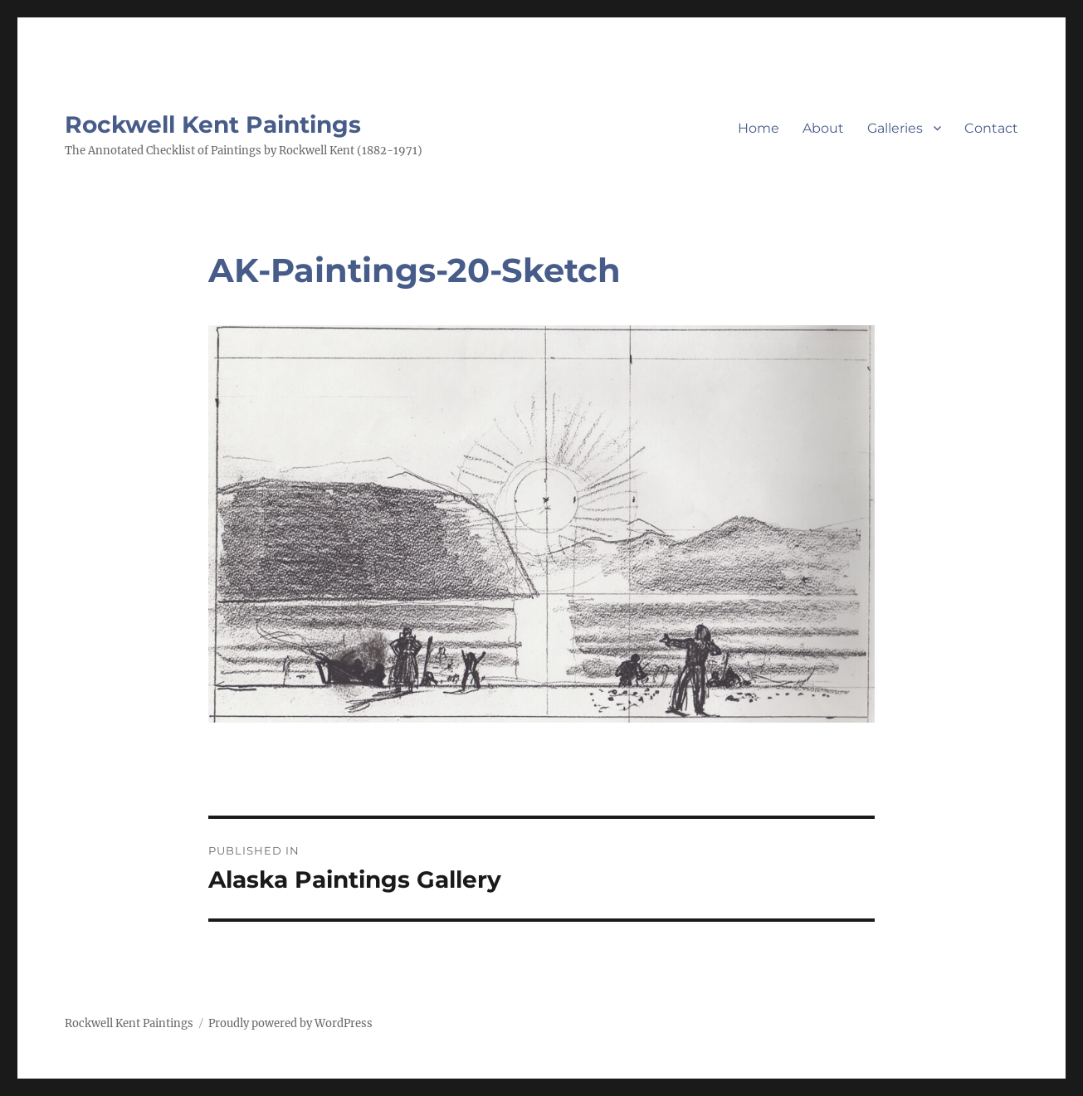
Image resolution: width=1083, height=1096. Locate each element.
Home (758, 128)
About (823, 128)
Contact (991, 128)
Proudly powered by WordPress (290, 1023)
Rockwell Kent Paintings (213, 124)
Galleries (895, 128)
